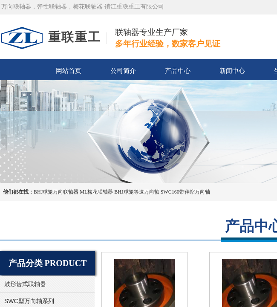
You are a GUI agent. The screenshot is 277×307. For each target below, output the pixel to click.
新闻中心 (232, 70)
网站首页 (68, 70)
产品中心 (177, 70)
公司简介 (123, 70)
